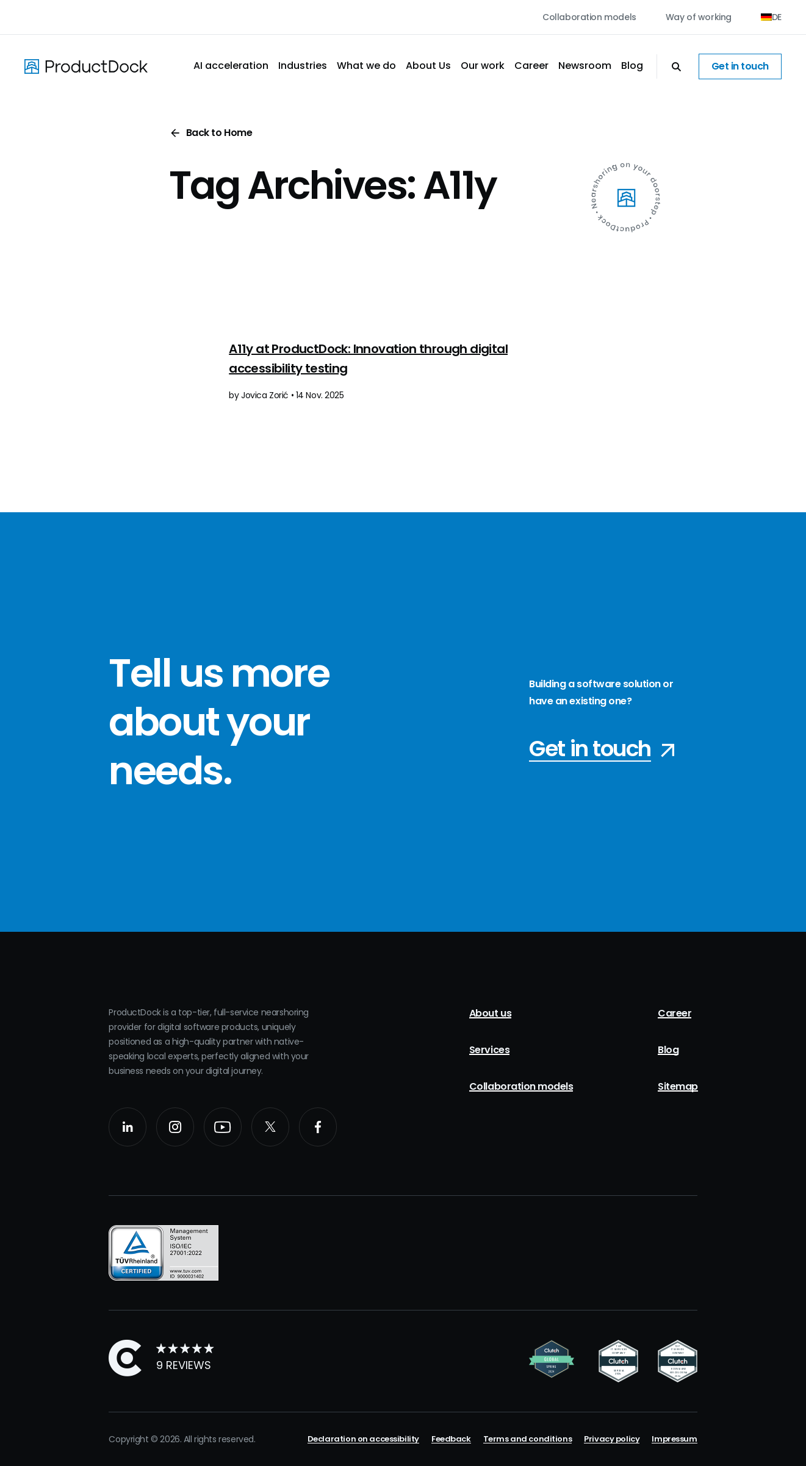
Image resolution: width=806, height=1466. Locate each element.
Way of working (699, 17)
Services (489, 1050)
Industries (302, 66)
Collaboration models (589, 17)
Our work (483, 66)
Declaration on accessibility (363, 1439)
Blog (632, 66)
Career (531, 66)
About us (490, 1013)
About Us (428, 66)
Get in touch (740, 66)
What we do (366, 66)
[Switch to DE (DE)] (771, 17)
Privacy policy (611, 1439)
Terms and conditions (527, 1439)
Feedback (451, 1439)
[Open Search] (670, 66)
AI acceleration (230, 66)
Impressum (674, 1439)
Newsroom (584, 66)
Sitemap (678, 1086)
